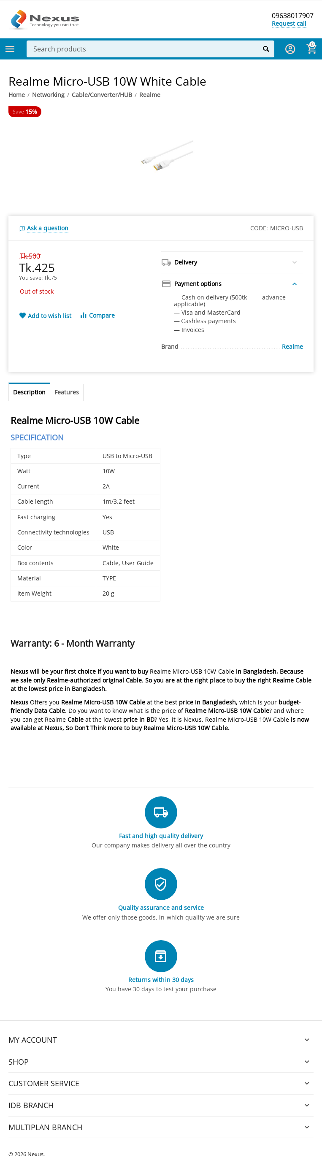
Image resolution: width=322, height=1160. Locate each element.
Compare (97, 315)
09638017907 (290, 16)
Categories (10, 49)
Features (66, 392)
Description (29, 392)
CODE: (259, 228)
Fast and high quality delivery (161, 836)
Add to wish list (45, 316)
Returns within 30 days (160, 980)
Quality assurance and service (160, 908)
